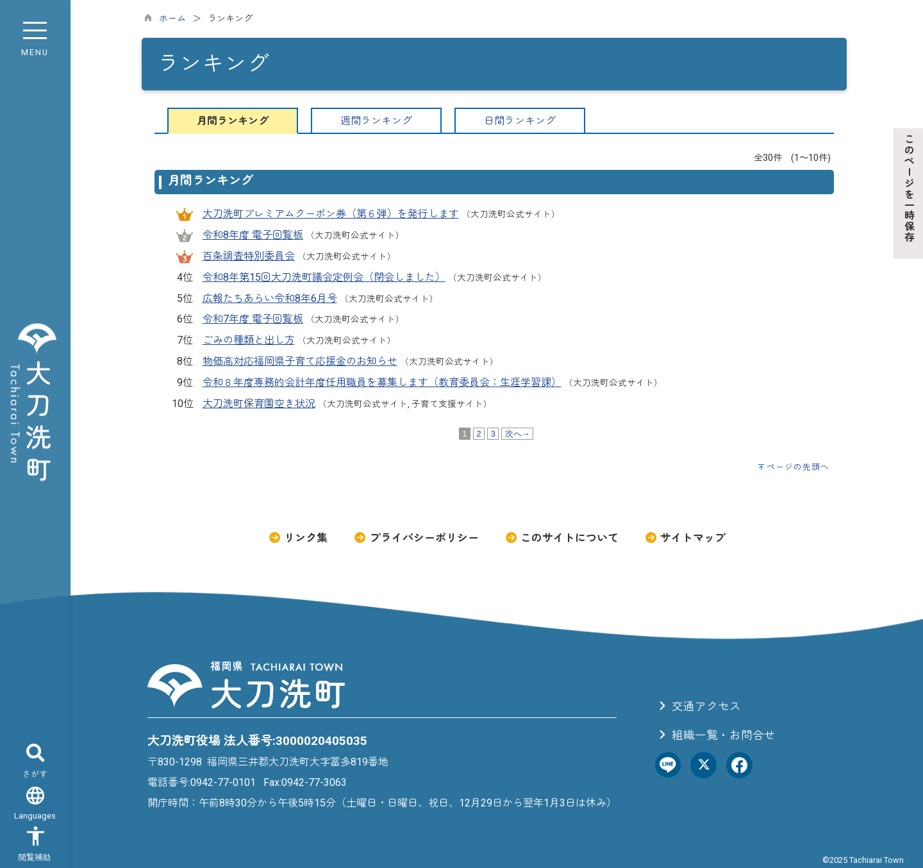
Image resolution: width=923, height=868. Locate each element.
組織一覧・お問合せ (715, 735)
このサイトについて (561, 537)
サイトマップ (685, 537)
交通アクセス (698, 706)
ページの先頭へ (798, 467)
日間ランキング (520, 121)
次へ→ (517, 433)
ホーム (172, 18)
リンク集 (298, 537)
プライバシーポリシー (415, 537)
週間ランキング (376, 121)
